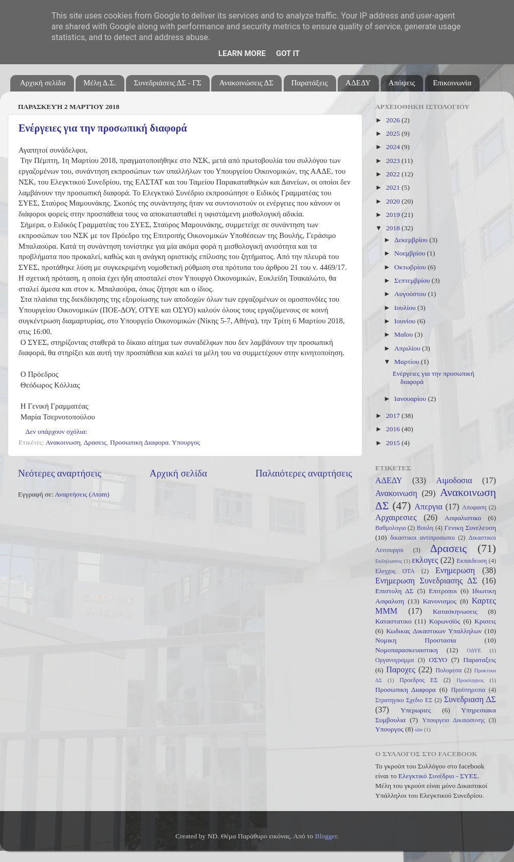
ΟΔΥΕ (474, 650)
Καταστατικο (393, 621)
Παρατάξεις (309, 83)
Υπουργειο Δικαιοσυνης (453, 720)
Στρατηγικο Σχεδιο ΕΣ (403, 700)
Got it (288, 53)
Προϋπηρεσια (468, 689)
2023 (393, 160)
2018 (393, 228)
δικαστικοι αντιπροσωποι (422, 537)
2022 (393, 174)
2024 (393, 147)
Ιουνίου (405, 321)
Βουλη (425, 527)
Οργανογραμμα (394, 660)
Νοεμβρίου (410, 253)
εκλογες (425, 560)
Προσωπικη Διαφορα (139, 442)
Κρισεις (485, 621)
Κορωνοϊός (445, 621)
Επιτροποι (443, 591)
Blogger (326, 836)
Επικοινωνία (452, 83)
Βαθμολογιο (390, 527)
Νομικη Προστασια (415, 640)
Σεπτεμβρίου (413, 280)
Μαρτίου (407, 361)
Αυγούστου (411, 294)
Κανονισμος (440, 601)
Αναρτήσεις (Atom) (82, 494)
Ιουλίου (405, 307)
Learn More (242, 53)
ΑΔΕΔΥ (358, 83)
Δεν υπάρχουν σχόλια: (57, 431)
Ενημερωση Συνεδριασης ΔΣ (426, 580)
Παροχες (400, 669)
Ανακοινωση (63, 442)
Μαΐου (404, 334)
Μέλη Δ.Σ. (99, 83)
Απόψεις (402, 83)
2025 (393, 133)
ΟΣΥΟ (438, 660)
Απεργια (428, 506)
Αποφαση (474, 507)
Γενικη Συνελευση (470, 527)
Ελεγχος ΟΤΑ (395, 571)
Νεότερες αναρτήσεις (59, 473)
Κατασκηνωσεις (455, 611)
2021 (393, 187)
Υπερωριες (415, 710)
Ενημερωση (455, 570)
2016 (393, 429)
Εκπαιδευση (471, 560)
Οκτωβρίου (411, 267)
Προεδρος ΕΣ (418, 680)
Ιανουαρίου (411, 398)
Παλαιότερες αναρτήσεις (303, 473)
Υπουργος (186, 442)
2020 (393, 201)
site (419, 729)
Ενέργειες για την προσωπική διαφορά (103, 128)
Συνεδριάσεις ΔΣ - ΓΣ (167, 83)
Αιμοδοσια (454, 480)
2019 (393, 214)
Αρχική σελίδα (43, 83)
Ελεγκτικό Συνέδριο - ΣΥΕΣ (438, 776)
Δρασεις (95, 442)
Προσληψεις (470, 680)
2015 (393, 443)
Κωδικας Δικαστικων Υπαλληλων (434, 631)
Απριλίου (408, 348)
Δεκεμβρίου (411, 240)
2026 (393, 120)
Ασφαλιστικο (463, 518)
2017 (393, 415)
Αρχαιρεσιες (396, 517)
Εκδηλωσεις (388, 561)
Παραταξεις (479, 660)
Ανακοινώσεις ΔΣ (246, 83)
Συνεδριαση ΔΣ (470, 699)
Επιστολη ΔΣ (394, 591)
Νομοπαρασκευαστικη (406, 650)
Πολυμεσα (448, 670)
